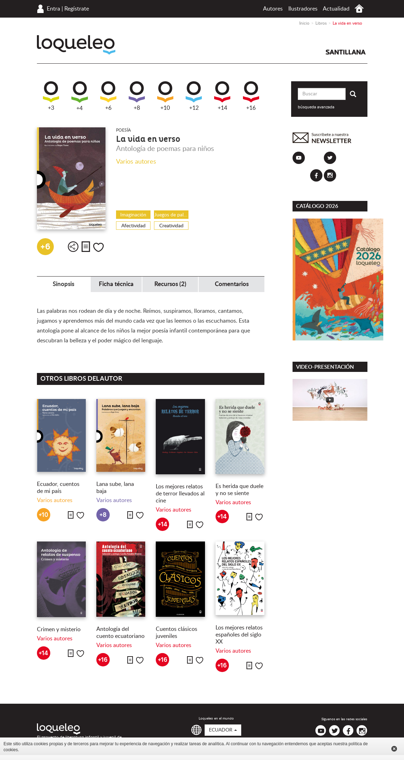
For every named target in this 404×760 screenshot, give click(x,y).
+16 (251, 96)
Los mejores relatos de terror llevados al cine (180, 494)
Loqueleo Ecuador (76, 45)
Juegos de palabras (171, 215)
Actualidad (336, 9)
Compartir (73, 246)
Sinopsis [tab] (63, 284)
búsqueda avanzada (316, 107)
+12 (194, 96)
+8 (137, 96)
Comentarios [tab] (232, 284)
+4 (79, 96)
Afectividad (133, 225)
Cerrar (394, 749)
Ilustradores (303, 9)
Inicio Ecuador (359, 8)
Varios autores (136, 162)
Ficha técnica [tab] (116, 284)
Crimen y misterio (59, 629)
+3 (51, 96)
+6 (108, 96)
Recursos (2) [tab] (170, 284)
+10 (165, 96)
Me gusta (98, 247)
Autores (273, 9)
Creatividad (171, 225)
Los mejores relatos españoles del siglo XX (239, 635)
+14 (222, 96)
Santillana (346, 52)
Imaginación (133, 215)
